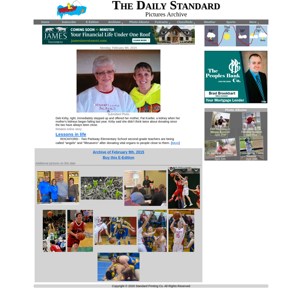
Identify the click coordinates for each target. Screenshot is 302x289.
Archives (116, 22)
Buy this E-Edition (118, 158)
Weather (210, 22)
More (254, 22)
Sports (231, 22)
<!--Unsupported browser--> (235, 134)
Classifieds (186, 22)
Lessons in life (71, 134)
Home (45, 22)
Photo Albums (139, 22)
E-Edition (92, 22)
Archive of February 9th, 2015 (118, 152)
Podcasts (163, 22)
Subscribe (69, 22)
